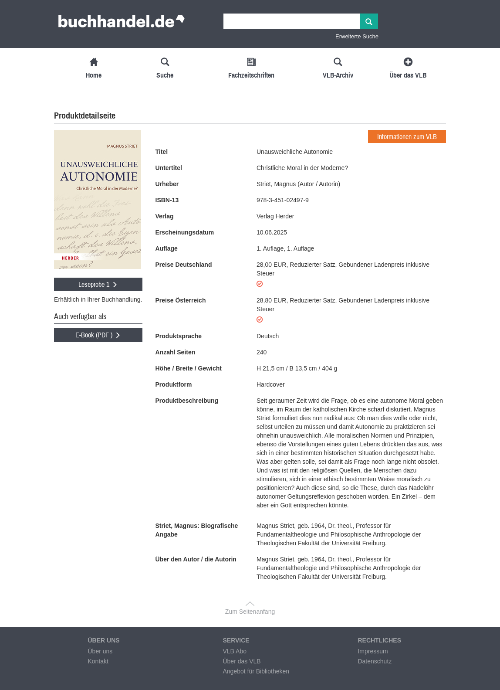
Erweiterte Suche (356, 36)
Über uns (100, 651)
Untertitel (168, 167)
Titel (161, 151)
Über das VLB (241, 661)
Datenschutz (375, 661)
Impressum (373, 651)
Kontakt (98, 661)
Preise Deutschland (183, 264)
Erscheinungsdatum (184, 232)
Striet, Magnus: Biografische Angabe (196, 530)
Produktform (173, 384)
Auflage (166, 248)
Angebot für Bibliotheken (256, 671)
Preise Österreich (180, 300)
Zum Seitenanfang (250, 611)
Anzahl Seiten (175, 352)
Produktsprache (178, 336)
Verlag (164, 216)
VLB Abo (235, 651)
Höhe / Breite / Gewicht (188, 368)
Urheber (167, 183)
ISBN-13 (167, 200)
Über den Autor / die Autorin (195, 559)
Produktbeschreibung (187, 400)
